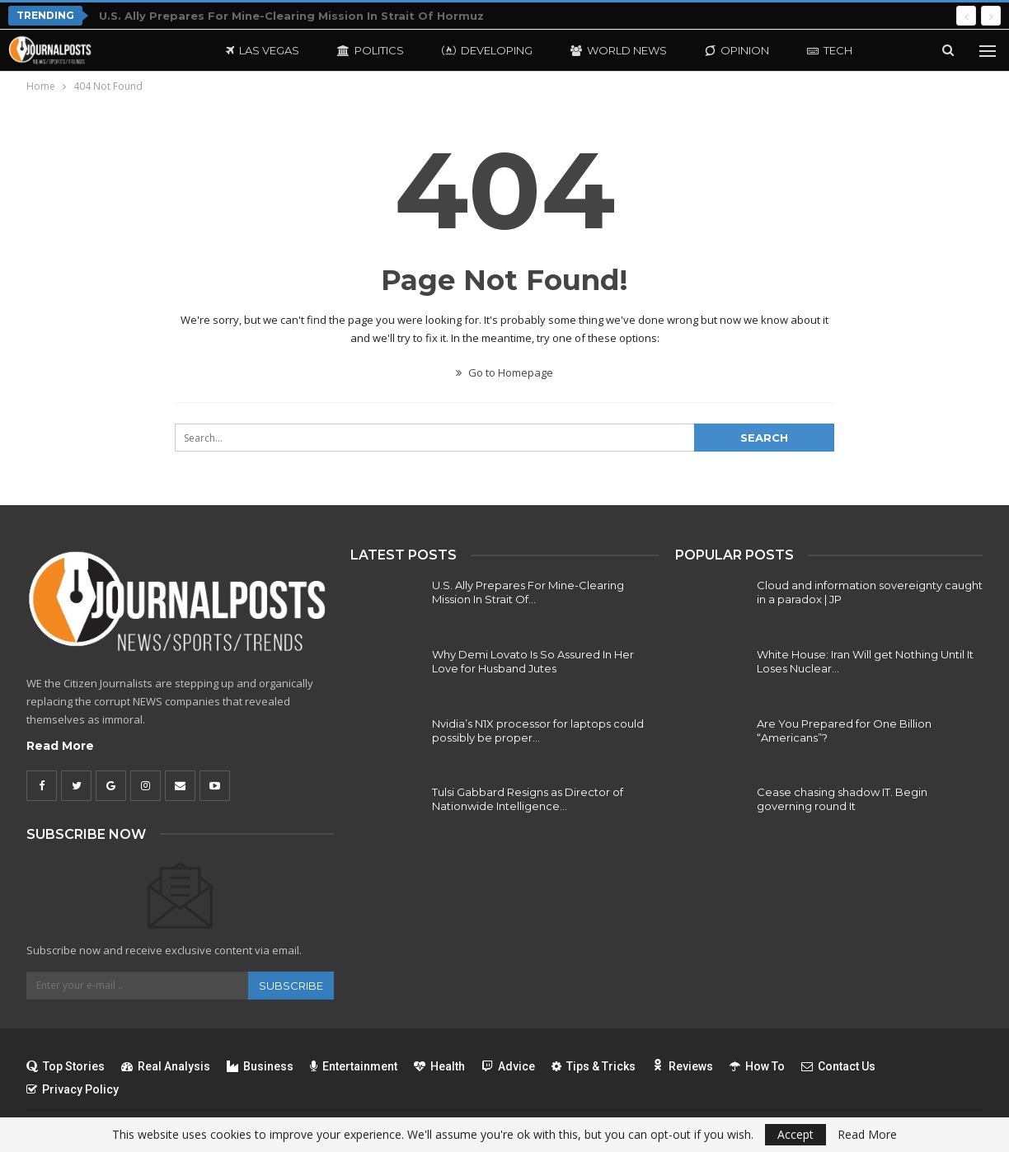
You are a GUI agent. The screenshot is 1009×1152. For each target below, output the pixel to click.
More (824, 50)
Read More (60, 745)
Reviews (682, 1066)
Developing (487, 50)
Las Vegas (262, 50)
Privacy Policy (72, 1089)
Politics (370, 50)
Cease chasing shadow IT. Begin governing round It (842, 798)
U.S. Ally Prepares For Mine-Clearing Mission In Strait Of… (528, 592)
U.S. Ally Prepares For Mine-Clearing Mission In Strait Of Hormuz (291, 15)
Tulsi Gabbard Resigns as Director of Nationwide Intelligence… (527, 798)
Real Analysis (165, 1066)
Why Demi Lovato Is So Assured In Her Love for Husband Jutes (533, 661)
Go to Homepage (504, 372)
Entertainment (353, 1066)
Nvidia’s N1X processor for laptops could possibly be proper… (538, 730)
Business (260, 1066)
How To (757, 1066)
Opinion (737, 50)
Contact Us (838, 1066)
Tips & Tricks (593, 1066)
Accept (795, 1134)
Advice (508, 1066)
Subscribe (291, 985)
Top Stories (65, 1066)
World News (618, 50)
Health (439, 1066)
